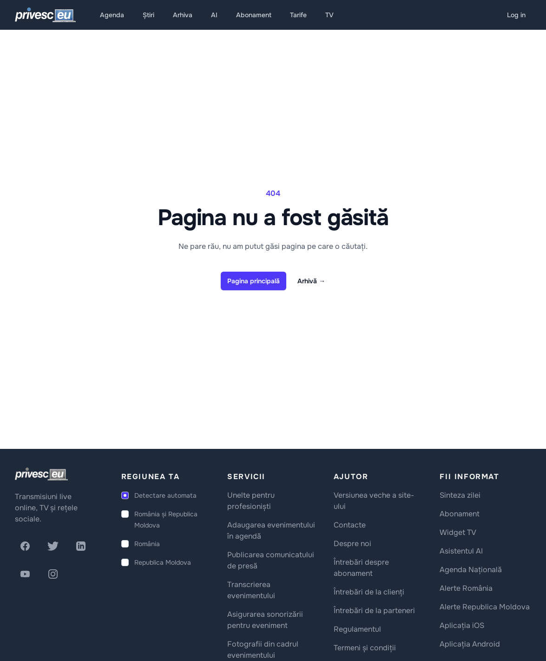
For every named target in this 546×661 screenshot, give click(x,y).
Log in (516, 15)
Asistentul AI (461, 551)
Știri (148, 15)
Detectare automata (165, 495)
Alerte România (466, 588)
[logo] (41, 474)
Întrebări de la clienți (369, 592)
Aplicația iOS (462, 625)
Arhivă (311, 281)
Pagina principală (253, 281)
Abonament (253, 15)
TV (329, 15)
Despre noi (352, 543)
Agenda (112, 15)
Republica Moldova (162, 562)
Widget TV (458, 532)
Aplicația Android (470, 644)
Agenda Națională (471, 569)
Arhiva (182, 15)
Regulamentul (357, 629)
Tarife (298, 15)
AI (214, 15)
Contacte (350, 525)
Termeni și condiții (365, 648)
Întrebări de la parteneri (374, 610)
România (147, 544)
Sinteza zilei (460, 495)
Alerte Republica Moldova (485, 607)
